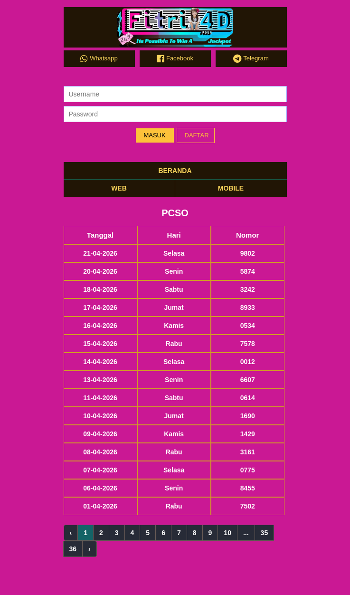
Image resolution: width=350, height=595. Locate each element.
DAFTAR (197, 135)
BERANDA (175, 170)
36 (73, 549)
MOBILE (231, 188)
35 (264, 533)
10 (227, 533)
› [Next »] (89, 549)
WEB (119, 188)
